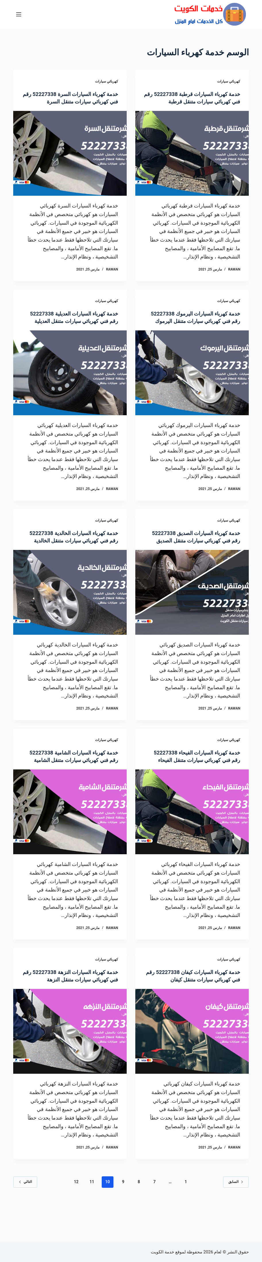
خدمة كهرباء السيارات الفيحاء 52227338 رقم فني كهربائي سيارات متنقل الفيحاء (196, 782)
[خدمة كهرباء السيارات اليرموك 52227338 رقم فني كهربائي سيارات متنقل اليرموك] (192, 387)
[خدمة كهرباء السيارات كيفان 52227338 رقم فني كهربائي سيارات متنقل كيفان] (192, 1061)
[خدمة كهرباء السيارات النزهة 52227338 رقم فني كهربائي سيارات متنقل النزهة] (70, 1068)
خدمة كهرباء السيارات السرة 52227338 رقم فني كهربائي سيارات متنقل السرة (74, 101)
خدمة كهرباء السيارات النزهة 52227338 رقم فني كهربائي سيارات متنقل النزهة (74, 1009)
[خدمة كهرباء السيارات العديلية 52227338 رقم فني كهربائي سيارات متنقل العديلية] (70, 387)
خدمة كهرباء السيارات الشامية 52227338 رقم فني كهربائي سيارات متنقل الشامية (74, 782)
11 (92, 1219)
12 (76, 1219)
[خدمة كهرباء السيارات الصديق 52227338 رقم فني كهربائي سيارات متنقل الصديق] (192, 614)
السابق (235, 1219)
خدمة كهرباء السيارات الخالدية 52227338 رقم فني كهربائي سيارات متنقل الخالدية (74, 555)
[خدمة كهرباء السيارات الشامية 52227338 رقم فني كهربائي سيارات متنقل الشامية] (70, 841)
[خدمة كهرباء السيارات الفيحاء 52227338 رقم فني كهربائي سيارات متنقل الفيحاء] (192, 841)
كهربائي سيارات (228, 81)
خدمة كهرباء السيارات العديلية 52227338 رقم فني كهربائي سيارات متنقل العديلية (74, 328)
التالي (25, 1219)
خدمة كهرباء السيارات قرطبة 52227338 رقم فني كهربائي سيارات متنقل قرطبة (196, 101)
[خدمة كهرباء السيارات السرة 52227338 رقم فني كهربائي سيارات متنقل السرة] (70, 160)
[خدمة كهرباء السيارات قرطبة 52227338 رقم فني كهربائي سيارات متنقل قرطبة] (192, 160)
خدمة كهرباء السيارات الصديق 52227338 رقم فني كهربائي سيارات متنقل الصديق (196, 555)
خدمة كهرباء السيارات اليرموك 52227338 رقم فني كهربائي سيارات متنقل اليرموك (196, 328)
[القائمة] (18, 14)
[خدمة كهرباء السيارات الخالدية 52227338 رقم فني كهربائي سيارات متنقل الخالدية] (70, 614)
